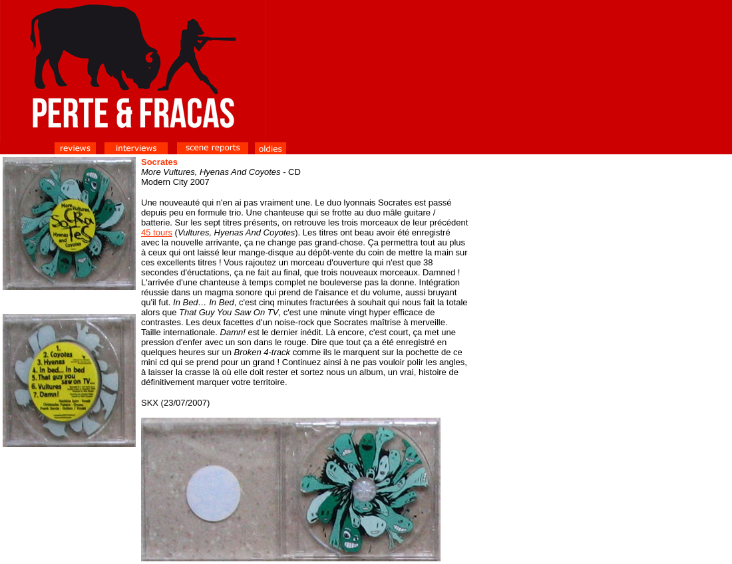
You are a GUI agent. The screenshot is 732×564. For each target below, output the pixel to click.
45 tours (156, 232)
